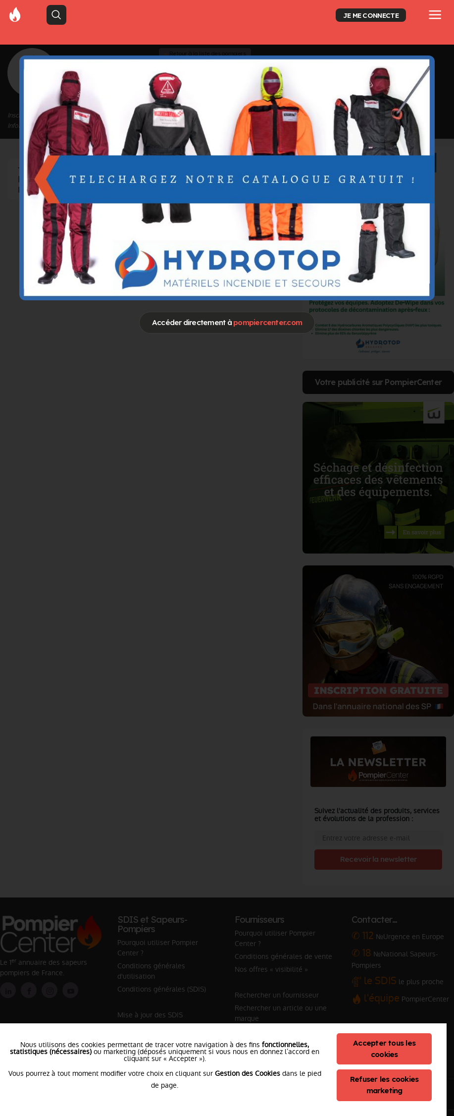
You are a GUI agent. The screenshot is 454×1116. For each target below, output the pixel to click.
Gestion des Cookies (247, 1073)
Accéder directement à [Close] (227, 322)
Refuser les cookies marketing (384, 1084)
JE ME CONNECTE (371, 15)
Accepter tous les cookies (384, 1048)
